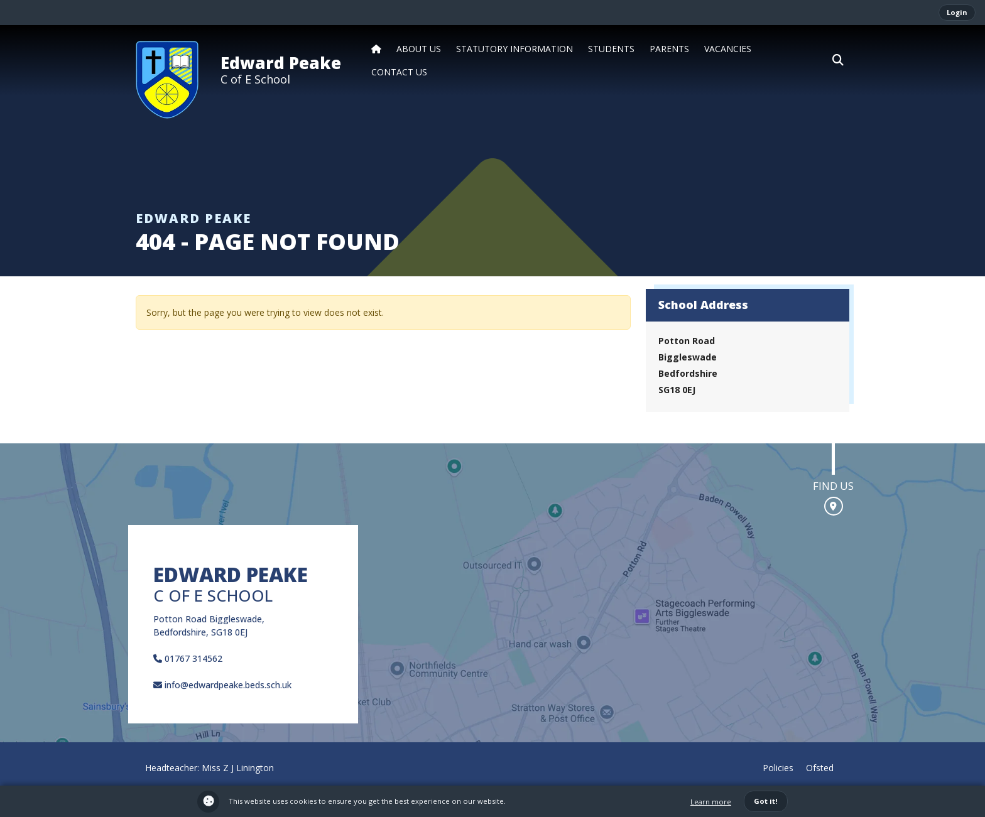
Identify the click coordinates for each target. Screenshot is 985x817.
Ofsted (820, 768)
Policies (778, 768)
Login (957, 12)
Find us (833, 486)
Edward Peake (280, 62)
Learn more (710, 801)
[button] (838, 60)
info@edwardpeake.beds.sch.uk (222, 685)
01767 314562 (187, 658)
